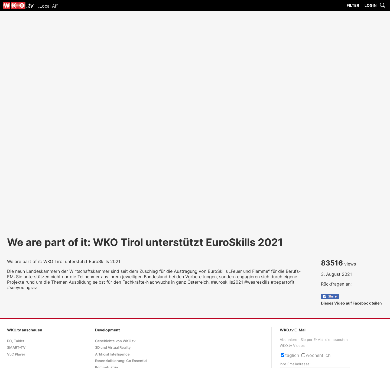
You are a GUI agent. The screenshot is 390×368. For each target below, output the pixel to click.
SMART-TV (16, 347)
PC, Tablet (15, 341)
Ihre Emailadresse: (295, 364)
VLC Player (16, 354)
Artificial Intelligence (112, 354)
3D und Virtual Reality (113, 347)
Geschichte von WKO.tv (115, 341)
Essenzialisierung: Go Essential (121, 361)
